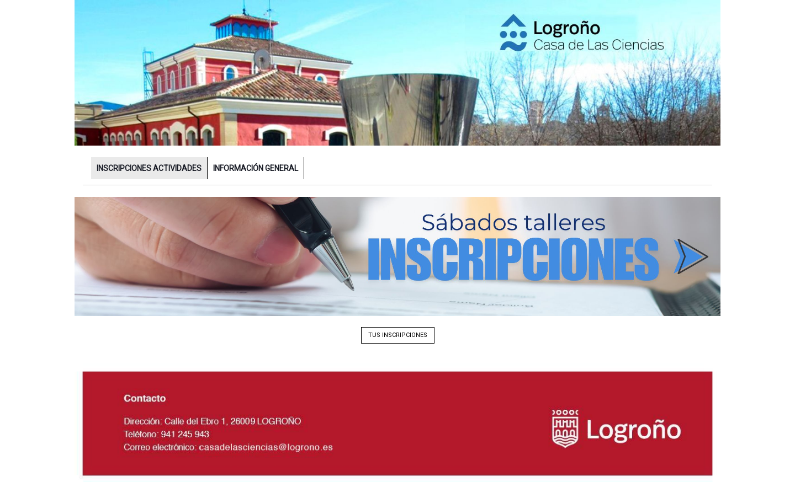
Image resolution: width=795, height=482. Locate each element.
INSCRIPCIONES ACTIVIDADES (149, 168)
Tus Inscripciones (397, 335)
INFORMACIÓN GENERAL (255, 168)
